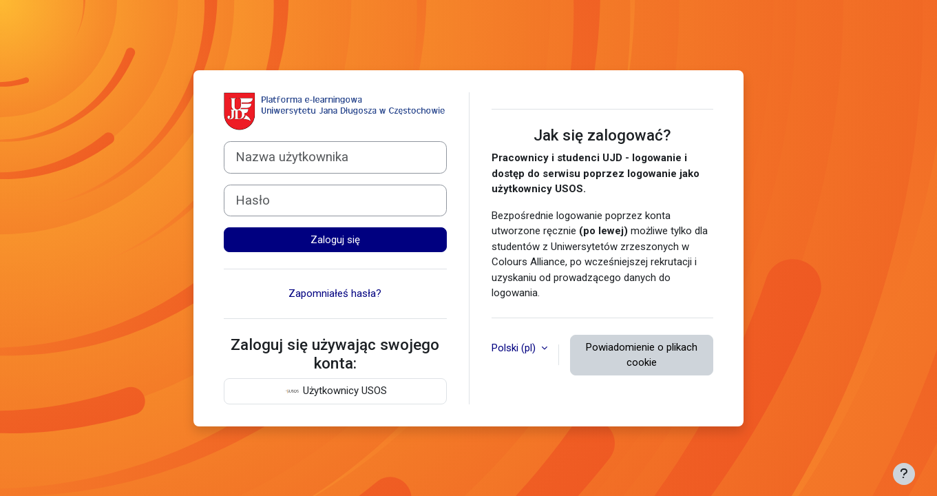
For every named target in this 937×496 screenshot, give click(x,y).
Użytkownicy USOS (335, 391)
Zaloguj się (335, 240)
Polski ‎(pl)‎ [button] (515, 348)
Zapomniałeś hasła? (334, 293)
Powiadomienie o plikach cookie (641, 355)
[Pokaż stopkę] (904, 474)
